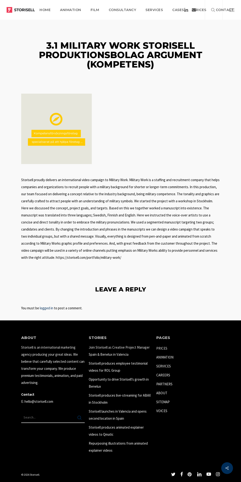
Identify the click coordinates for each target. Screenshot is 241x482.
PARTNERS (164, 384)
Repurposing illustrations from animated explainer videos (118, 447)
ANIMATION (164, 357)
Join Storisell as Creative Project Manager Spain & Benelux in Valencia (119, 351)
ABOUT (161, 393)
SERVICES (163, 366)
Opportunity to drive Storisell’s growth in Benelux (119, 383)
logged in (46, 308)
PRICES (161, 348)
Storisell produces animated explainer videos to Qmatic (116, 431)
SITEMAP (163, 402)
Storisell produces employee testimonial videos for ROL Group (118, 367)
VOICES (161, 411)
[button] (231, 10)
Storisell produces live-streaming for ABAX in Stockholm (120, 399)
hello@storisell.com (38, 401)
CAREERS (163, 375)
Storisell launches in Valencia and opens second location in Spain (118, 415)
